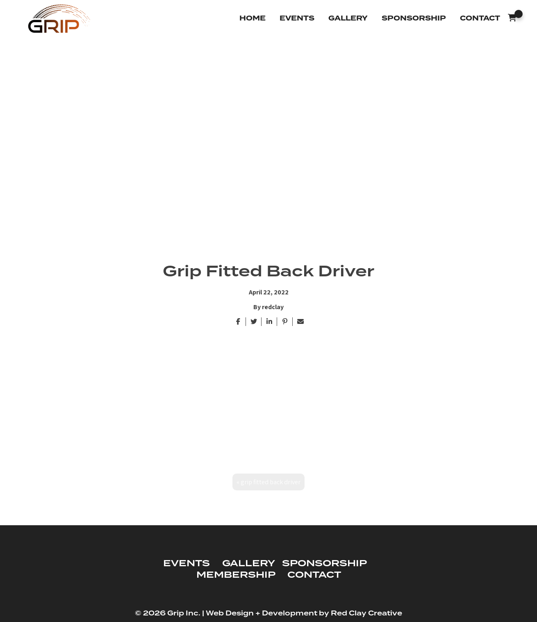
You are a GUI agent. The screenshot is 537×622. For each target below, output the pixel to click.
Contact (480, 18)
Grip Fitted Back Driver (270, 482)
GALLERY (248, 563)
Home (252, 18)
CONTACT (314, 575)
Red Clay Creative (366, 613)
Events (297, 18)
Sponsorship (414, 18)
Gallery (348, 18)
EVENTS (186, 563)
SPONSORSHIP (324, 563)
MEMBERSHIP (235, 575)
